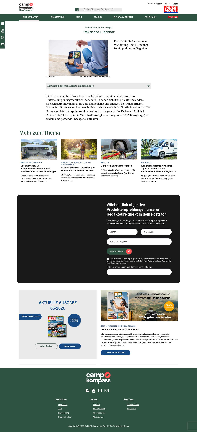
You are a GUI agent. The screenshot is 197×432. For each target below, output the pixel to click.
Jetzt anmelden (116, 250)
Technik (98, 17)
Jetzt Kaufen (46, 345)
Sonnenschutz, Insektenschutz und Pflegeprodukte (76, 163)
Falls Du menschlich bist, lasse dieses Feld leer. (130, 266)
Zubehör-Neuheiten (94, 28)
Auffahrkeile (146, 162)
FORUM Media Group (119, 425)
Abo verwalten (99, 408)
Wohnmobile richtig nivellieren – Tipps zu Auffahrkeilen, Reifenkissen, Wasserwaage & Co (157, 168)
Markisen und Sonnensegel (32, 162)
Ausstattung (57, 17)
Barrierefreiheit (64, 416)
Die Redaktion (133, 404)
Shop (167, 4)
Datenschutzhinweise (118, 262)
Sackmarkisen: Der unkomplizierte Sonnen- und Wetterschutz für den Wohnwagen (38, 168)
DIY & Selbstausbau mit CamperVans (119, 329)
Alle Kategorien (31, 17)
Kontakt (96, 404)
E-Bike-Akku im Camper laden (115, 166)
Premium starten (154, 4)
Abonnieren (69, 345)
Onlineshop (151, 17)
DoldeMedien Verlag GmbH (97, 425)
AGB (60, 408)
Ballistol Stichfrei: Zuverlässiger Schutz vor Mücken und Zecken (77, 169)
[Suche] (77, 9)
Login (175, 4)
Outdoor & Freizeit (123, 17)
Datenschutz (63, 412)
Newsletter (131, 408)
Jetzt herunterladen (115, 352)
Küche (79, 17)
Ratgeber (105, 162)
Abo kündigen (98, 412)
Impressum (62, 404)
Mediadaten (98, 416)
